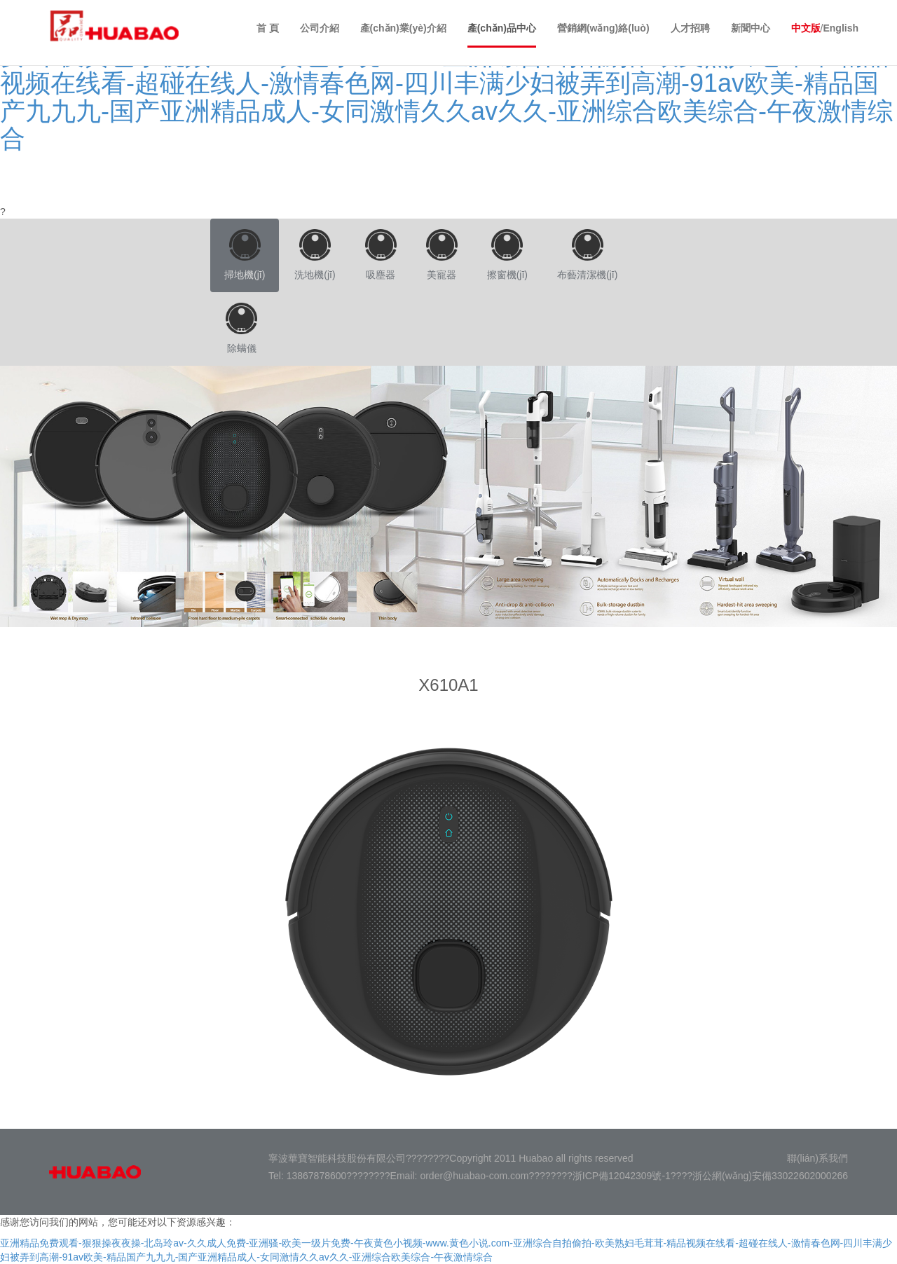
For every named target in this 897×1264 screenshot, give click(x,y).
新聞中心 (750, 28)
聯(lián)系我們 (817, 1158)
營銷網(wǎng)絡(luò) (603, 28)
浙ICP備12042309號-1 (622, 1175)
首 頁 (267, 28)
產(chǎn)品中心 (501, 28)
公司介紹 (319, 28)
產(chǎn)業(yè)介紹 (403, 28)
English (840, 28)
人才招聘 (690, 28)
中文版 (806, 28)
